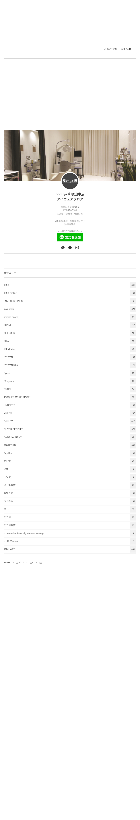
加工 (70, 509)
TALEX (70, 461)
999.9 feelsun (70, 293)
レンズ (70, 477)
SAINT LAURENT (70, 437)
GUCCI (70, 389)
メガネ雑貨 (70, 485)
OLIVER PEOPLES (70, 429)
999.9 (70, 285)
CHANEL (70, 325)
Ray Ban (70, 453)
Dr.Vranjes (71, 541)
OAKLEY (70, 421)
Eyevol (70, 373)
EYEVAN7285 (70, 365)
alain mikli (70, 309)
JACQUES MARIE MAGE (70, 397)
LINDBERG (70, 405)
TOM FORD (70, 445)
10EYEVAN (70, 349)
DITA (70, 341)
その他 (70, 517)
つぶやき (70, 501)
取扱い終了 (70, 549)
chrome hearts (70, 317)
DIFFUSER (70, 333)
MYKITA (70, 413)
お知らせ (70, 493)
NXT (70, 469)
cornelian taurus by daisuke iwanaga (71, 533)
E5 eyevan (70, 381)
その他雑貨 (70, 525)
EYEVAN (70, 357)
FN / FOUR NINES (70, 301)
